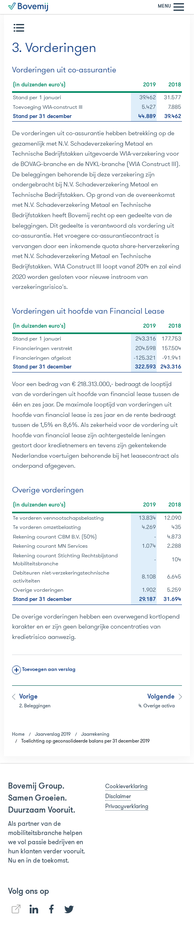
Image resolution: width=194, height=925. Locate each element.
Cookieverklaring (126, 786)
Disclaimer (118, 796)
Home (18, 734)
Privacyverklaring (126, 806)
